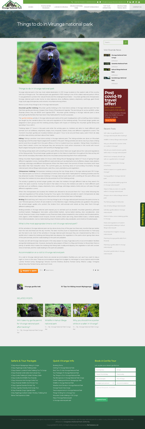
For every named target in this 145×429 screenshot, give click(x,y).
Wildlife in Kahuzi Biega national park (115, 139)
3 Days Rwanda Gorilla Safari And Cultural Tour (26, 373)
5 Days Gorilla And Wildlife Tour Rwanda (23, 378)
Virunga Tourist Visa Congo (61, 388)
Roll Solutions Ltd (92, 425)
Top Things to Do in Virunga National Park (66, 375)
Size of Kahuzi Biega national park (114, 206)
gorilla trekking (27, 118)
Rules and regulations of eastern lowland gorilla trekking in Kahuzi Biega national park (114, 225)
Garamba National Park (119, 63)
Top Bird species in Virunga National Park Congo (68, 378)
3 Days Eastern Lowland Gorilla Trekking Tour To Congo (29, 370)
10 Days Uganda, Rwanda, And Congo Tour (25, 388)
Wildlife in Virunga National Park (63, 383)
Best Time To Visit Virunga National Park (66, 370)
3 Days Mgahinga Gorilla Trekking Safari (23, 368)
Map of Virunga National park (62, 398)
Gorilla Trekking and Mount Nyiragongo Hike (67, 380)
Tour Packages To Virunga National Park (66, 373)
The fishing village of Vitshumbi (114, 202)
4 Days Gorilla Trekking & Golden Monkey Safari (26, 375)
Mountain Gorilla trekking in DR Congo (65, 395)
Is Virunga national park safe (62, 400)
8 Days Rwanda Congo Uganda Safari (23, 390)
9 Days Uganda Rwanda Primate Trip (23, 385)
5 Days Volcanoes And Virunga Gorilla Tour (24, 380)
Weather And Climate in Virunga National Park (68, 385)
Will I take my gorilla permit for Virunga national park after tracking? (29, 323)
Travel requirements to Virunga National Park (67, 390)
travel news (49, 270)
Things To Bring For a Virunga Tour (64, 393)
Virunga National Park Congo (33, 330)
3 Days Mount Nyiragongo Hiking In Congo (25, 365)
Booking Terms (58, 365)
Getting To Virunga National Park (63, 368)
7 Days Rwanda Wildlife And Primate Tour (24, 383)
